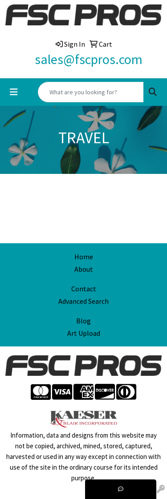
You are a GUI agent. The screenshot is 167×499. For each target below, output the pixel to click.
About (83, 269)
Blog (83, 320)
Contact (83, 288)
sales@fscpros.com (89, 59)
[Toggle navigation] (13, 92)
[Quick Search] (91, 92)
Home (83, 256)
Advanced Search (83, 301)
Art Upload (83, 333)
